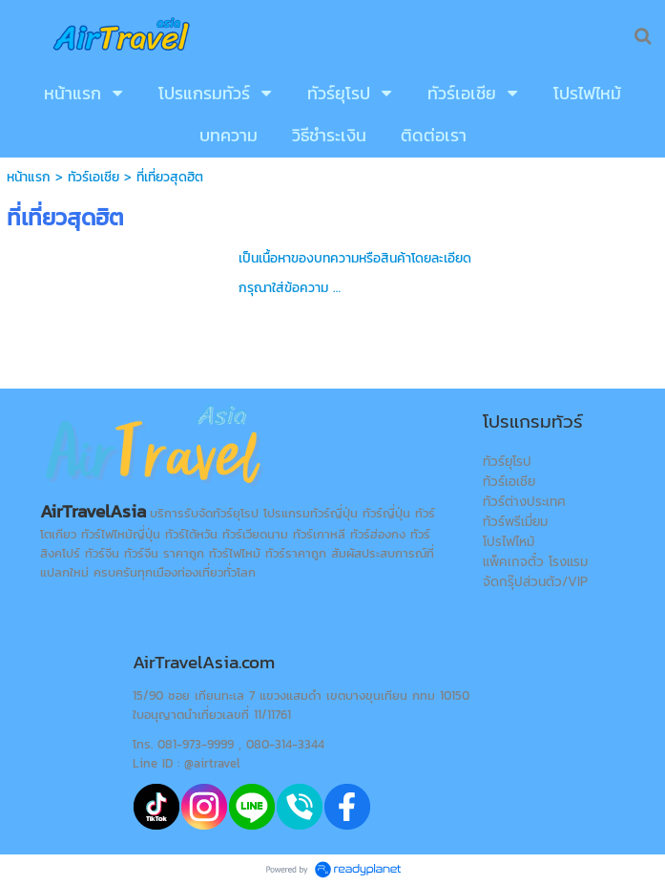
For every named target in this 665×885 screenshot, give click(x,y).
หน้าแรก (29, 177)
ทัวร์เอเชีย (93, 177)
